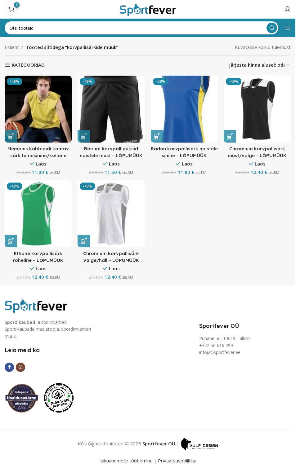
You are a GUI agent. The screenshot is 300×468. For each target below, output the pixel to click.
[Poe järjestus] (260, 64)
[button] (157, 136)
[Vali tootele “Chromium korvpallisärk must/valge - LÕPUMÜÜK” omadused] (230, 136)
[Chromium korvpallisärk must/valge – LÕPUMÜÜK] (257, 109)
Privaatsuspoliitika (177, 460)
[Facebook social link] (9, 367)
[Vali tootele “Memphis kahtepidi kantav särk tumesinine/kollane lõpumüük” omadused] (11, 136)
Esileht (12, 47)
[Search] (141, 27)
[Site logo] (148, 9)
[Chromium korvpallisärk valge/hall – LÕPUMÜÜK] (111, 214)
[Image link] (36, 305)
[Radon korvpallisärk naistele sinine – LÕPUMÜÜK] (184, 109)
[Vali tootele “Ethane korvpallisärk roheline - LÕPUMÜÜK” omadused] (11, 241)
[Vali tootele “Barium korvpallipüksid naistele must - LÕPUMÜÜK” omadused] (84, 136)
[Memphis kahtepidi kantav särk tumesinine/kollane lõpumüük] (38, 109)
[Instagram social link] (20, 367)
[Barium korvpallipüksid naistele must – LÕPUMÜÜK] (111, 109)
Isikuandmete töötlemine (126, 460)
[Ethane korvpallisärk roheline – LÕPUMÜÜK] (38, 214)
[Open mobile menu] (287, 28)
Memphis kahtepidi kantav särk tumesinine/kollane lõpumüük (38, 155)
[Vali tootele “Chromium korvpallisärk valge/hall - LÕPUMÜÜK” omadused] (84, 241)
